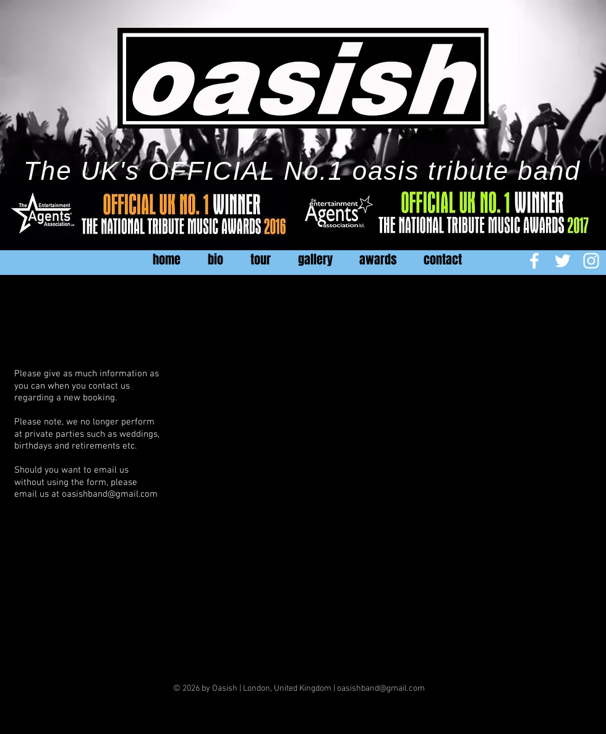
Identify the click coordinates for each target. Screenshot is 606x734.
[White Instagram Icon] (591, 260)
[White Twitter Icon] (562, 260)
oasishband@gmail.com (110, 494)
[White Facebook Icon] (534, 260)
